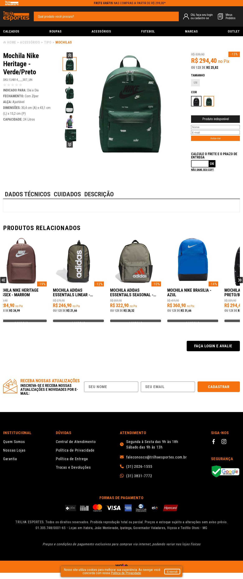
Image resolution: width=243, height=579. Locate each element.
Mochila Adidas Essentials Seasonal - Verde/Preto (148, 295)
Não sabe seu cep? (202, 169)
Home (11, 42)
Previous (70, 55)
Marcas (191, 31)
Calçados (11, 31)
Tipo (48, 42)
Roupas (55, 31)
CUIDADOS (67, 194)
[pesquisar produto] (173, 16)
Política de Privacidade (75, 456)
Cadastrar (219, 393)
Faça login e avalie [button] (213, 352)
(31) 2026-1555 (139, 473)
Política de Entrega (72, 465)
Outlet (234, 31)
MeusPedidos (230, 16)
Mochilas (63, 42)
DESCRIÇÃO (99, 194)
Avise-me (215, 138)
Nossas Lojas (14, 456)
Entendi (172, 571)
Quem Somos (14, 448)
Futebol (148, 31)
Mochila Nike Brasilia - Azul (208, 294)
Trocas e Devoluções (73, 473)
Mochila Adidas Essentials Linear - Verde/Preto (86, 295)
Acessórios (101, 31)
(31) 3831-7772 (139, 482)
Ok (212, 164)
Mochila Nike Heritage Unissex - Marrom (29, 294)
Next (70, 144)
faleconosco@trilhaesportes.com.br (156, 463)
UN (195, 83)
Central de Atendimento (76, 448)
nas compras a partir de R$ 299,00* (130, 3)
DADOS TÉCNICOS (27, 194)
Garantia (10, 465)
